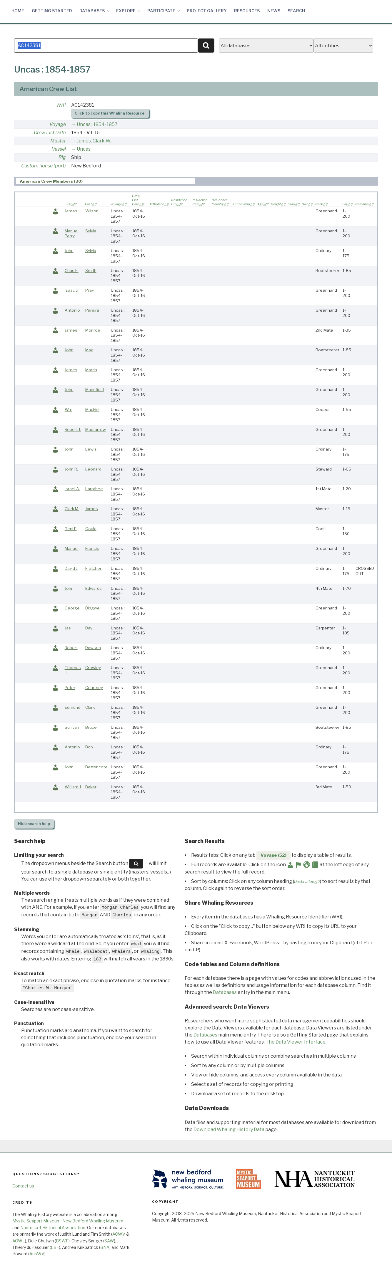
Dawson (93, 647)
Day (88, 628)
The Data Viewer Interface (296, 1042)
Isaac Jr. (72, 290)
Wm (68, 409)
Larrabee (94, 488)
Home (17, 10)
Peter (70, 687)
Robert (71, 647)
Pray (89, 290)
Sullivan (72, 727)
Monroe (92, 330)
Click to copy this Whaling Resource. (110, 113)
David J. (71, 568)
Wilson (92, 211)
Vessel (59, 149)
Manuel (72, 548)
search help (34, 824)
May (89, 349)
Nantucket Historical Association (52, 1227)
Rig (62, 157)
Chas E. (72, 270)
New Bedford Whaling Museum (92, 1220)
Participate (164, 10)
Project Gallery (207, 10)
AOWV (118, 1234)
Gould (90, 528)
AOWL (18, 1240)
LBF (55, 1247)
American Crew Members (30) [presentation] (51, 181)
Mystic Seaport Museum (36, 1220)
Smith (90, 270)
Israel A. (72, 488)
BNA (104, 1247)
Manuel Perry (72, 233)
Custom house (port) (43, 166)
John (69, 250)
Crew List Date (50, 132)
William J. (73, 787)
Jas (68, 628)
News (273, 10)
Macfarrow (95, 429)
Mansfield (94, 389)
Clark (90, 707)
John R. (71, 469)
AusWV (36, 1253)
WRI (61, 105)
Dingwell (93, 608)
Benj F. (71, 528)
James (71, 211)
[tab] (105, 181)
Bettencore (96, 767)
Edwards (93, 588)
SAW (109, 1240)
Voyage (57, 124)
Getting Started (52, 10)
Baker (90, 787)
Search (296, 10)
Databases (94, 10)
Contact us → (25, 1185)
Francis (92, 548)
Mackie (92, 409)
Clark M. (72, 508)
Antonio (72, 310)
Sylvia (90, 231)
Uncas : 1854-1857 (97, 124)
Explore (128, 10)
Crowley (93, 667)
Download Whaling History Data (229, 1129)
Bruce (91, 727)
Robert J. (73, 429)
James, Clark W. (94, 141)
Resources (247, 10)
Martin (91, 369)
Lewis (91, 449)
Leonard (93, 469)
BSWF (62, 1240)
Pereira (92, 310)
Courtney (94, 687)
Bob (89, 747)
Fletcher (93, 568)
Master (58, 141)
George (72, 608)
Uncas (84, 149)
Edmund (72, 707)
